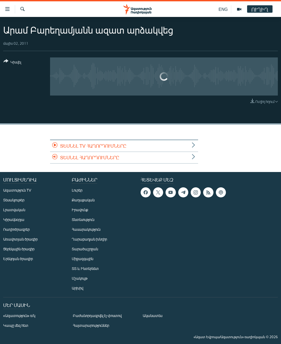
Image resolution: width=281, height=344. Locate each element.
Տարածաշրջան (85, 249)
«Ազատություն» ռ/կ (19, 315)
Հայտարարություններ (91, 325)
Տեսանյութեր (13, 200)
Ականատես (152, 315)
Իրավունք (80, 209)
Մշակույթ (79, 278)
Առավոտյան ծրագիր (20, 239)
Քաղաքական (83, 200)
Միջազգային (82, 258)
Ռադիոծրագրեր (16, 229)
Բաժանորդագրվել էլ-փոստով (97, 315)
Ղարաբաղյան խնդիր (89, 239)
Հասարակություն (86, 229)
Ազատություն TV (17, 190)
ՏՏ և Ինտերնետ (85, 268)
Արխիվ (77, 288)
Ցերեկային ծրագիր (18, 249)
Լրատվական (14, 209)
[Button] (12, 62)
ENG (223, 9)
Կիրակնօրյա (13, 219)
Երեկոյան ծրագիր (18, 258)
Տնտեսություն (83, 219)
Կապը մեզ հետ (15, 325)
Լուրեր (77, 190)
